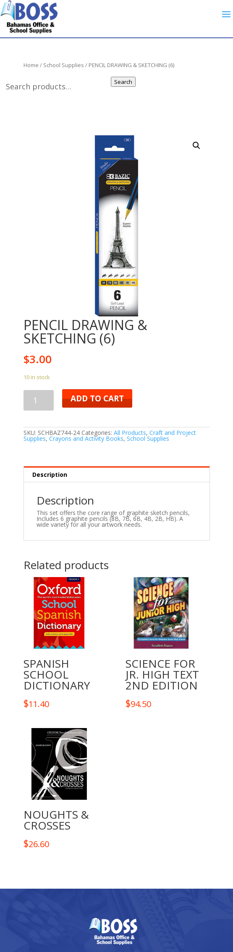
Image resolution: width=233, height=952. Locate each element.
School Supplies (148, 438)
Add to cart (97, 398)
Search (123, 82)
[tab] (116, 474)
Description (49, 475)
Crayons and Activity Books (86, 438)
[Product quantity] (39, 400)
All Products (130, 433)
